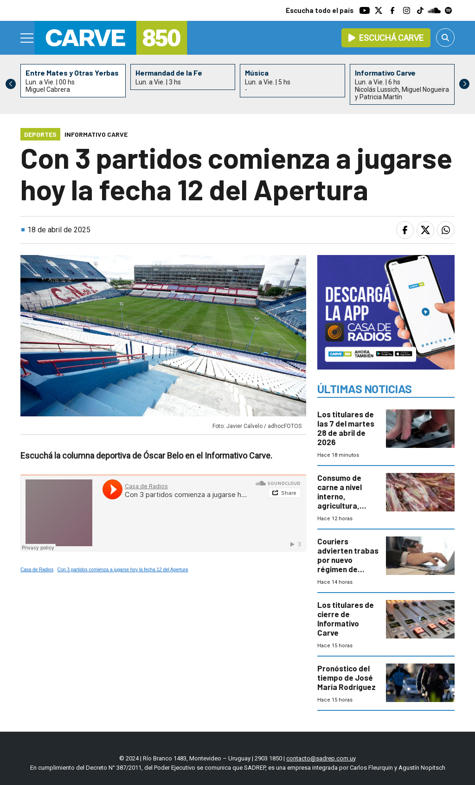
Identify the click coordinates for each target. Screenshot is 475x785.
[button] (464, 84)
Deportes (40, 134)
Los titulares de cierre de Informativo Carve (345, 618)
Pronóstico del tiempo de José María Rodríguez (346, 677)
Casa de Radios (36, 569)
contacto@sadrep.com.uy (321, 758)
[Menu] (27, 38)
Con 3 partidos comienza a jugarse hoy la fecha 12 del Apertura (123, 569)
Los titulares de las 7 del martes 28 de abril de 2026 (345, 428)
